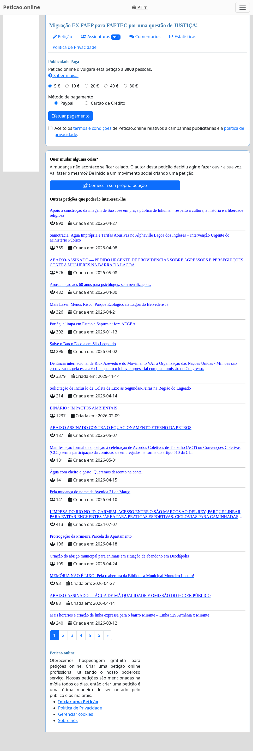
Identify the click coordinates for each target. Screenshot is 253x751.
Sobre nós (68, 720)
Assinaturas (101, 37)
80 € (134, 86)
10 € (75, 86)
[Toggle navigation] (242, 7)
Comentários (144, 36)
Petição (62, 36)
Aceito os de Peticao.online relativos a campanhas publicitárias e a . (149, 131)
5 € (57, 86)
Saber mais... (63, 75)
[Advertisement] (21, 93)
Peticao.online (21, 7)
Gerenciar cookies (75, 714)
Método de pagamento (70, 97)
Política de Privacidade (75, 47)
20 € (95, 86)
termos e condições (92, 128)
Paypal (66, 103)
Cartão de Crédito (108, 103)
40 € (114, 86)
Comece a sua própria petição (115, 185)
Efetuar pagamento (71, 116)
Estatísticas (182, 36)
